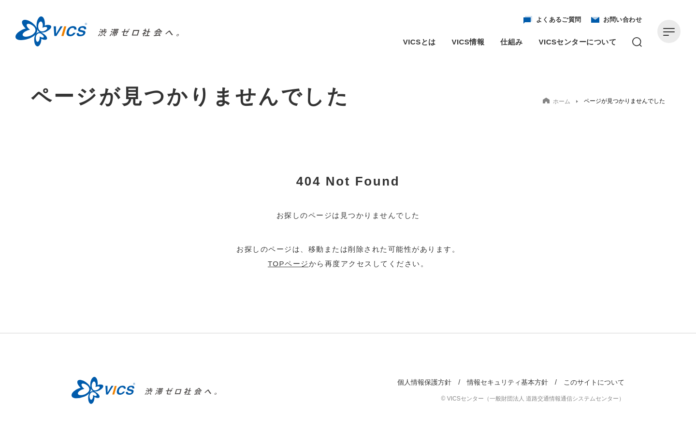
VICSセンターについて (577, 42)
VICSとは (419, 42)
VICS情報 (468, 42)
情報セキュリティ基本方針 (507, 382)
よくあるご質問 (552, 20)
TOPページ (288, 263)
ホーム (556, 101)
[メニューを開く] (669, 31)
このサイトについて (594, 382)
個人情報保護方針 (424, 382)
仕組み (511, 42)
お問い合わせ (616, 19)
